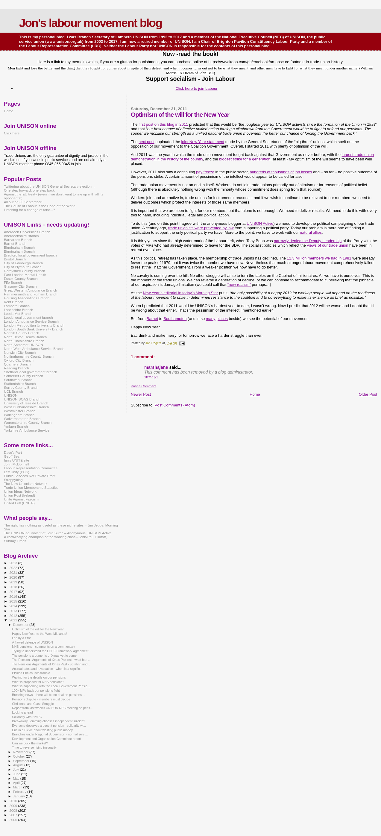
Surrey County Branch (21, 387)
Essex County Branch (21, 278)
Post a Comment (143, 386)
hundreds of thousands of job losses (281, 172)
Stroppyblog (13, 480)
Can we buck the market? (30, 743)
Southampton (174, 318)
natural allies (311, 232)
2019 (13, 582)
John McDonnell (16, 464)
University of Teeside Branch (26, 403)
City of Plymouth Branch (23, 267)
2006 (13, 820)
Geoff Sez (11, 456)
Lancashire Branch (18, 310)
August (19, 765)
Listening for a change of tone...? (29, 210)
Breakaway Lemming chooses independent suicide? (48, 721)
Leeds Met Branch (18, 313)
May (16, 778)
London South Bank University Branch (33, 329)
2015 (13, 601)
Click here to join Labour (196, 88)
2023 (13, 563)
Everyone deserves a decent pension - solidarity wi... (49, 725)
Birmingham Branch (19, 247)
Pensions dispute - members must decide (41, 699)
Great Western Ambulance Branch (30, 290)
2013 (13, 611)
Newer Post (141, 394)
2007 (13, 815)
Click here (11, 133)
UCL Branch (13, 391)
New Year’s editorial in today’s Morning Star (180, 293)
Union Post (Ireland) (19, 495)
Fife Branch (13, 282)
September (22, 761)
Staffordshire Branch (20, 384)
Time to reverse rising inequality (34, 747)
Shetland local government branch (30, 372)
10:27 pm (151, 377)
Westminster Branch (19, 411)
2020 (13, 577)
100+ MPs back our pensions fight (36, 690)
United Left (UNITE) (19, 503)
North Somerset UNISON (23, 345)
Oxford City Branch (19, 360)
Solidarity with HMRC (27, 717)
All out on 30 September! (23, 202)
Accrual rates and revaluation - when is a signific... (47, 668)
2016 (13, 596)
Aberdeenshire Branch (21, 236)
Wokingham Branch (19, 415)
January (19, 796)
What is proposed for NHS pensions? (38, 682)
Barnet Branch (15, 243)
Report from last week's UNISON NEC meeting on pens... (52, 708)
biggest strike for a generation (244, 159)
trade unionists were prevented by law (200, 228)
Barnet (152, 318)
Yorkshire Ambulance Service (26, 430)
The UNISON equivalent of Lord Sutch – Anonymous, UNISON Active (58, 533)
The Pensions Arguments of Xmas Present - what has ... (51, 659)
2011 (13, 620)
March (18, 787)
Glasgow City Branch (20, 286)
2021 (13, 572)
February (20, 791)
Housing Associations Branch (26, 298)
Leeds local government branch (28, 317)
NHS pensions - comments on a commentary (43, 646)
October (19, 756)
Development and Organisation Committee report (46, 739)
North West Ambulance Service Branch (34, 349)
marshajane (156, 367)
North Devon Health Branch (25, 337)
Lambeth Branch (17, 306)
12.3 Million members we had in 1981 (319, 258)
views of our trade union (327, 245)
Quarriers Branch (17, 364)
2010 (13, 801)
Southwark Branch (18, 380)
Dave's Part (13, 452)
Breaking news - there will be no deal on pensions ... (48, 695)
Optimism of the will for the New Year (38, 629)
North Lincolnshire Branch (24, 341)
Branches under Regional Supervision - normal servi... (50, 734)
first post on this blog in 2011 (163, 124)
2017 (13, 592)
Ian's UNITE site (16, 460)
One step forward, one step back (29, 190)
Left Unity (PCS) (16, 472)
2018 (13, 587)
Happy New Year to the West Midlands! (39, 633)
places (222, 318)
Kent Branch (13, 302)
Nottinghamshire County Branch (29, 356)
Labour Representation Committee (30, 468)
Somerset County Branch (23, 376)
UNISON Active (260, 223)
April (17, 783)
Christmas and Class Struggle (33, 703)
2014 (13, 606)
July (16, 769)
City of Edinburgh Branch (23, 263)
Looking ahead (22, 712)
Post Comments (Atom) (174, 405)
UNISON (11, 395)
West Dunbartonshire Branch (26, 407)
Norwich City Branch (20, 352)
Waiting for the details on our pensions (39, 677)
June (17, 774)
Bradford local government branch (30, 255)
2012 (13, 615)
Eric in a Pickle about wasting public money (42, 730)
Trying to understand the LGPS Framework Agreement (50, 651)
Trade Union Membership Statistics (31, 487)
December (21, 624)
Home (255, 394)
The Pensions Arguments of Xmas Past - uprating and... (51, 664)
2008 (13, 810)
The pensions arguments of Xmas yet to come (44, 655)
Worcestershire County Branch (27, 422)
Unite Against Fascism (21, 499)
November (21, 752)
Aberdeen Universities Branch (27, 232)
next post (146, 141)
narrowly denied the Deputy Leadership (307, 241)
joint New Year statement (202, 141)
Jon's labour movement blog (90, 22)
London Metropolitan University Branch (34, 325)
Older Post (368, 394)
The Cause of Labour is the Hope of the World (39, 206)
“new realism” (239, 284)
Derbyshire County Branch (24, 271)
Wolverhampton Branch (22, 419)
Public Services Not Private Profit (29, 476)
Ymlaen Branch (16, 426)
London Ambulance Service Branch (31, 321)
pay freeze (205, 172)
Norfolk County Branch (21, 333)
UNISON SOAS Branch (22, 399)
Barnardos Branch (18, 240)
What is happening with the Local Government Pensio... (51, 686)
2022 (13, 568)
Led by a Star (21, 638)
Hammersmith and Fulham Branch (30, 294)
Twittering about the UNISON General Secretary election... (49, 186)
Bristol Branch (15, 259)
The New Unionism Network (25, 483)
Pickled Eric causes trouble (31, 673)
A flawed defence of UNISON (32, 642)
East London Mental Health (25, 275)
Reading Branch (16, 368)
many (210, 318)
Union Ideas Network (20, 491)
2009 (13, 806)
